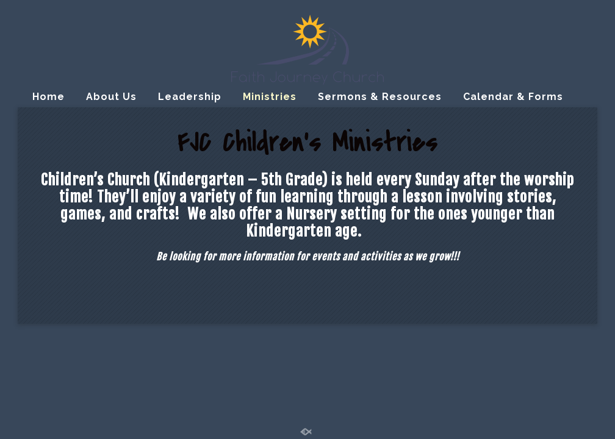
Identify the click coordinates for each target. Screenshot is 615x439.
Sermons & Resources (380, 96)
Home (48, 96)
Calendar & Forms (513, 96)
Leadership (189, 96)
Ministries (270, 96)
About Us (111, 96)
